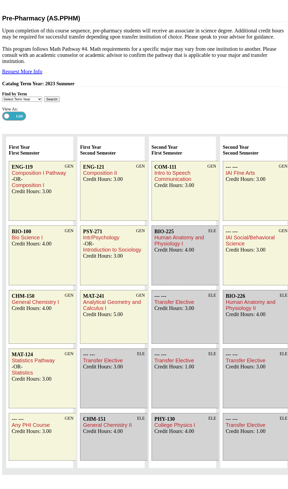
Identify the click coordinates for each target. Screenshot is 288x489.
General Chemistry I (35, 302)
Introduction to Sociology (112, 250)
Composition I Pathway (39, 173)
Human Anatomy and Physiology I (179, 240)
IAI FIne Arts (240, 173)
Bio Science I (27, 237)
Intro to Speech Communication (173, 176)
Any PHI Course (31, 425)
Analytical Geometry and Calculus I (112, 305)
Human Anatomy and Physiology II (251, 305)
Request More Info (22, 71)
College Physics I (175, 425)
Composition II (100, 173)
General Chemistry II (107, 425)
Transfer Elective (103, 360)
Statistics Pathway (33, 360)
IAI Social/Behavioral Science (250, 240)
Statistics (22, 373)
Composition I (28, 185)
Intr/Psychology (101, 237)
